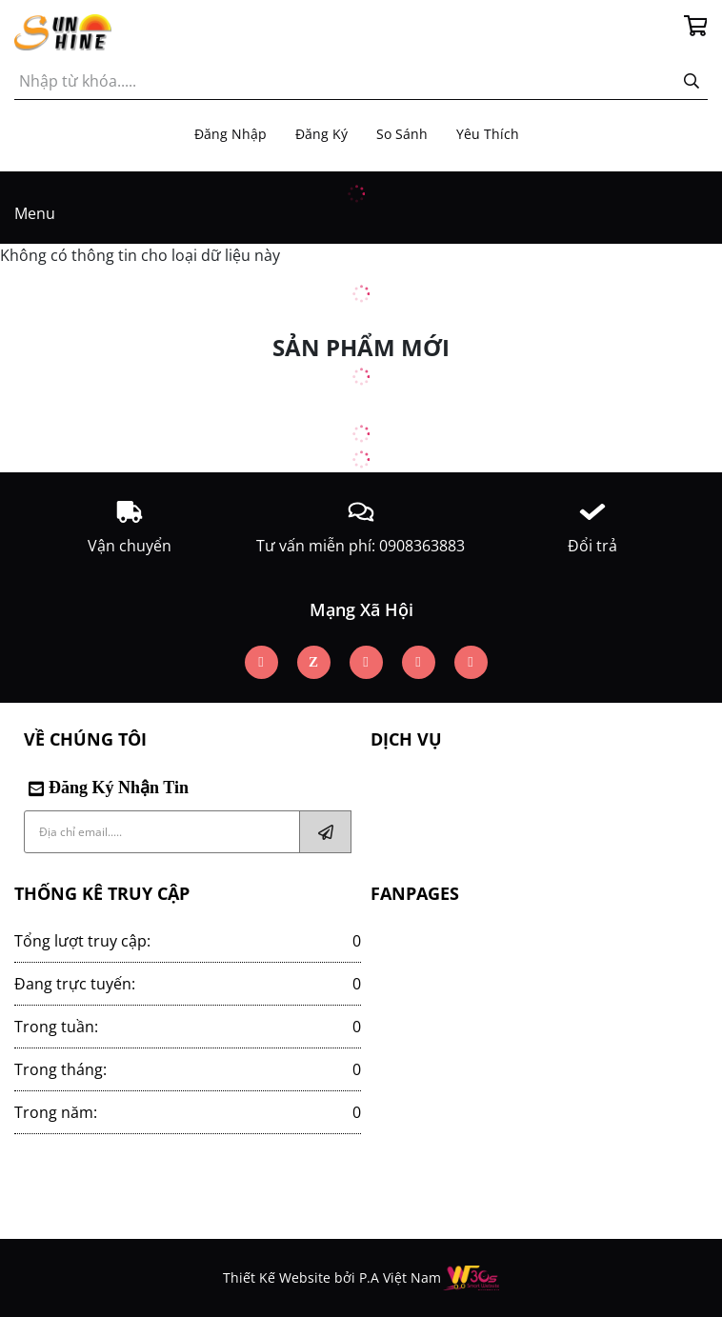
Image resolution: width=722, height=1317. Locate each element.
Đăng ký (321, 134)
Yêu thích (487, 134)
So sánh (402, 134)
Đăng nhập (230, 134)
